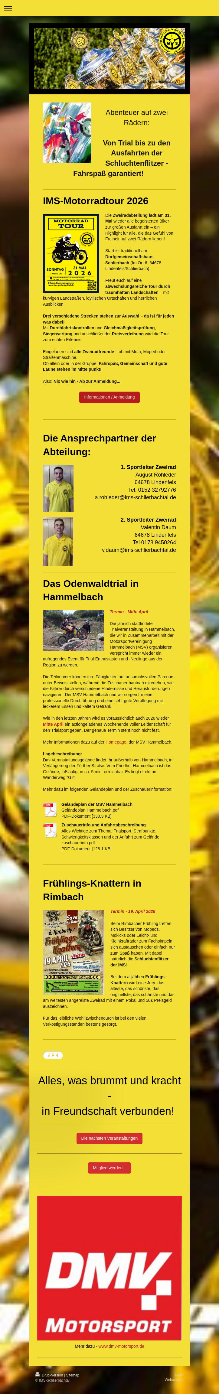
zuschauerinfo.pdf (78, 842)
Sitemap (72, 1375)
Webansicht (174, 1380)
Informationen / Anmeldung (109, 397)
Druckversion (49, 1375)
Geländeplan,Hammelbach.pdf (90, 810)
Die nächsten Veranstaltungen (109, 1138)
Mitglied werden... (109, 1167)
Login (179, 1375)
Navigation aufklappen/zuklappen (109, 8)
